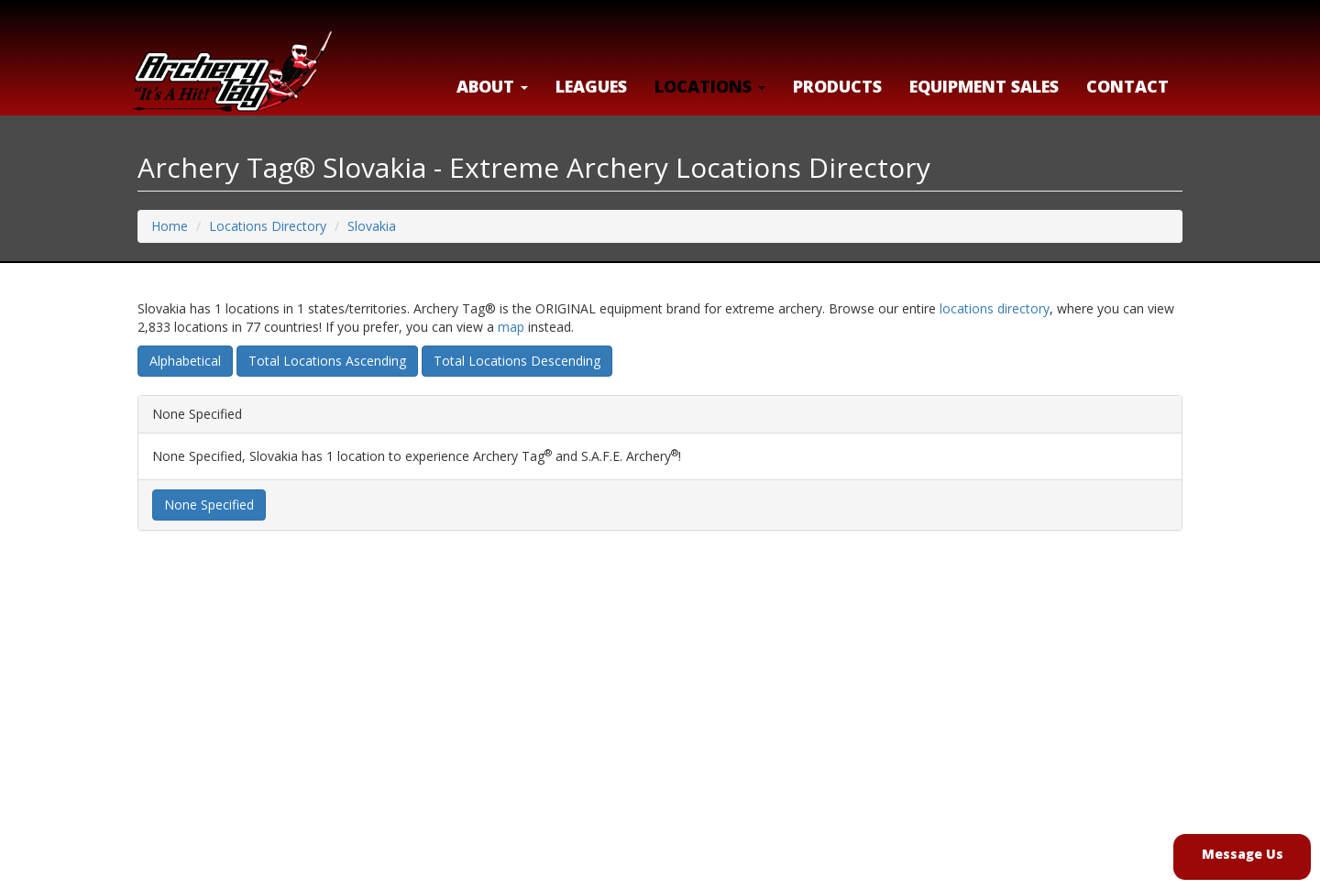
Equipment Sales (984, 86)
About (492, 86)
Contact (1127, 86)
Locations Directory (267, 226)
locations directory (995, 308)
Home (169, 226)
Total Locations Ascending (327, 360)
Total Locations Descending (517, 360)
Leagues (591, 86)
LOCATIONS (709, 86)
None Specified (209, 504)
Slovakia (371, 226)
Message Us (1242, 853)
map (511, 326)
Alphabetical (185, 360)
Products (837, 86)
